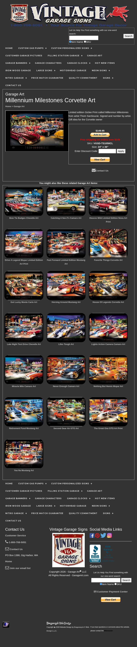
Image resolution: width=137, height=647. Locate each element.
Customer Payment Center (111, 591)
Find (87, 30)
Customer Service (15, 535)
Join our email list (18, 568)
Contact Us (100, 170)
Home (8, 561)
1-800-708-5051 (15, 542)
